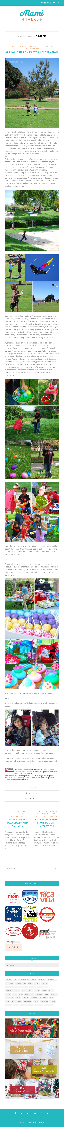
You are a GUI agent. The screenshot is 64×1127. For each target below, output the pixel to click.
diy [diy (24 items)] (46, 987)
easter (15, 46)
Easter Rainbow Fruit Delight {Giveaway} (46, 822)
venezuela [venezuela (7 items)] (49, 1005)
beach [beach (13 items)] (34, 979)
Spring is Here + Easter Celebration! (32, 52)
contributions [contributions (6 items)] (21, 983)
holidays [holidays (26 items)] (39, 994)
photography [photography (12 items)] (17, 1001)
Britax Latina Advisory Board (18, 778)
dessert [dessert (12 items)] (32, 987)
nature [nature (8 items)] (25, 997)
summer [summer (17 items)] (8, 1005)
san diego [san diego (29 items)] (44, 1001)
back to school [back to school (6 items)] (24, 979)
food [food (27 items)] (14, 994)
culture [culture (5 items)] (45, 983)
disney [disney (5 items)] (40, 987)
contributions (14, 811)
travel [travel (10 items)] (16, 1005)
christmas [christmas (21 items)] (9, 983)
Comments (32, 788)
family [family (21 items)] (8, 994)
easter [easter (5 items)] (37, 990)
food (54, 811)
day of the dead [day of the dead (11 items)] (11, 987)
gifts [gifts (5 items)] (21, 994)
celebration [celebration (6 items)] (52, 979)
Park (32, 46)
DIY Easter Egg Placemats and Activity (17, 822)
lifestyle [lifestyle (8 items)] (54, 994)
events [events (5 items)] (51, 990)
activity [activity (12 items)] (8, 979)
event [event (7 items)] (44, 990)
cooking (39, 811)
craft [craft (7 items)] (30, 983)
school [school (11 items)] (52, 1001)
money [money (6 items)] (18, 997)
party (38, 46)
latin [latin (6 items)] (46, 994)
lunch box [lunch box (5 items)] (9, 997)
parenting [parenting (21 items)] (43, 997)
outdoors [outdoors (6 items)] (34, 997)
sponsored (47, 46)
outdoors (24, 46)
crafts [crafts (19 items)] (37, 983)
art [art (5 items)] (15, 979)
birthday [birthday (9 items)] (42, 979)
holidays (51, 814)
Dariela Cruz (33, 799)
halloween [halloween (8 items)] (29, 994)
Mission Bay (18, 321)
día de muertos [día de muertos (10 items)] (27, 990)
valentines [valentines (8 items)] (38, 1005)
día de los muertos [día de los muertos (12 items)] (12, 990)
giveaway (41, 814)
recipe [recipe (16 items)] (36, 1001)
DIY (14, 814)
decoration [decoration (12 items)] (23, 987)
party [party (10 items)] (8, 1001)
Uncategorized (32, 49)
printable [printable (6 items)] (27, 1001)
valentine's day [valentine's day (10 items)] (26, 1005)
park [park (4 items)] (51, 997)
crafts (25, 811)
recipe (39, 816)
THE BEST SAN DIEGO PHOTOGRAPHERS (27, 876)
